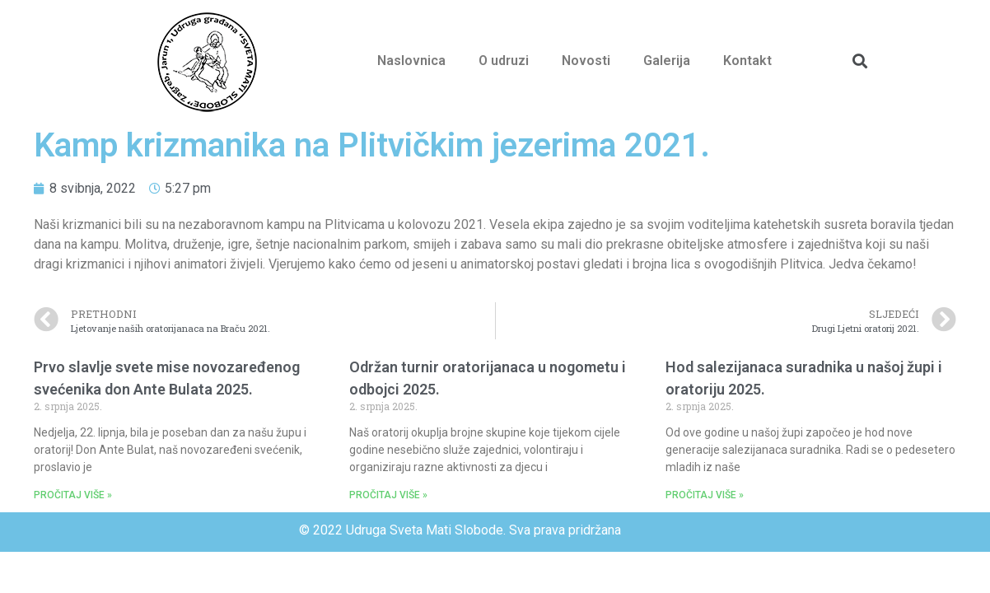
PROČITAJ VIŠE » (73, 495)
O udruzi (504, 60)
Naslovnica (411, 60)
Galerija (666, 60)
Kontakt (747, 60)
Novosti (586, 60)
